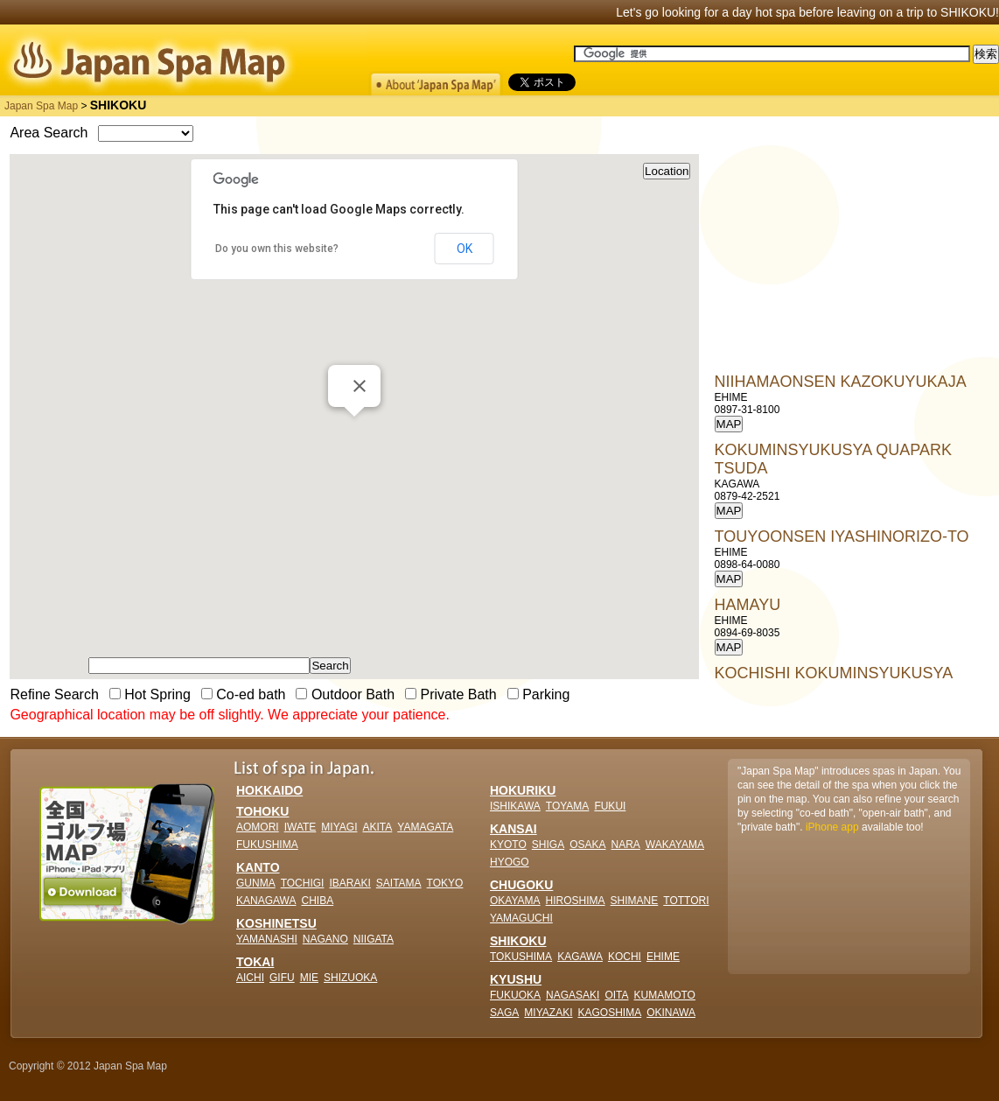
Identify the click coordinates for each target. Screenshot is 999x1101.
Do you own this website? (277, 248)
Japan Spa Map (41, 106)
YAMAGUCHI (521, 918)
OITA (616, 995)
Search (329, 665)
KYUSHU (515, 979)
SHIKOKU (518, 941)
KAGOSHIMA (609, 1012)
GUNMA (256, 883)
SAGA (504, 1012)
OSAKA (587, 844)
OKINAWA (670, 1012)
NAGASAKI (572, 995)
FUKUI (609, 806)
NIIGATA (373, 939)
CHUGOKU (521, 885)
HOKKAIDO (269, 790)
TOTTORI (686, 900)
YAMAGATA (425, 827)
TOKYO (445, 883)
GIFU (282, 977)
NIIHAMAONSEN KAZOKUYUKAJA (841, 381)
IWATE (300, 827)
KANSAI (513, 829)
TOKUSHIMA (521, 956)
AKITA (377, 827)
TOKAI (255, 962)
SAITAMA (399, 883)
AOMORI (257, 827)
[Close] (360, 386)
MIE (309, 977)
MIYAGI (339, 827)
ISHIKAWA (515, 806)
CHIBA (317, 900)
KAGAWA (580, 956)
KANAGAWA (266, 900)
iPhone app (832, 827)
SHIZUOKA (350, 977)
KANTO (258, 867)
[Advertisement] (846, 263)
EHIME (663, 956)
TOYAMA (568, 806)
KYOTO (508, 844)
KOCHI (624, 956)
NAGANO (325, 939)
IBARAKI (349, 883)
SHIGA (548, 844)
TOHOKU (262, 811)
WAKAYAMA (675, 844)
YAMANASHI (266, 939)
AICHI (250, 977)
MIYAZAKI (548, 1012)
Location (666, 171)
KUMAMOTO (664, 995)
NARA (625, 844)
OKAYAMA (515, 900)
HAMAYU (748, 605)
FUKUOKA (515, 995)
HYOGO (509, 862)
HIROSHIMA (575, 900)
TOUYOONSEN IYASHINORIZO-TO (842, 536)
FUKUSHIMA (267, 844)
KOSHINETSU (276, 923)
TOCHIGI (303, 883)
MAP (729, 424)
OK (464, 249)
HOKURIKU (522, 790)
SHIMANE (635, 900)
